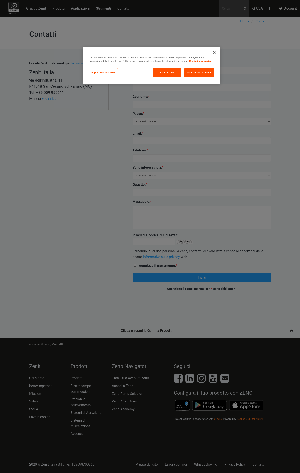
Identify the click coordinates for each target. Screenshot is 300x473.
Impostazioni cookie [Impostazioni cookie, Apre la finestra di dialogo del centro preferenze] (103, 72)
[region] (151, 65)
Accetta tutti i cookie (199, 72)
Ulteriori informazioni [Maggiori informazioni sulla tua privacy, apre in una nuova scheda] (200, 61)
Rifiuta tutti (167, 72)
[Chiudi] (214, 52)
